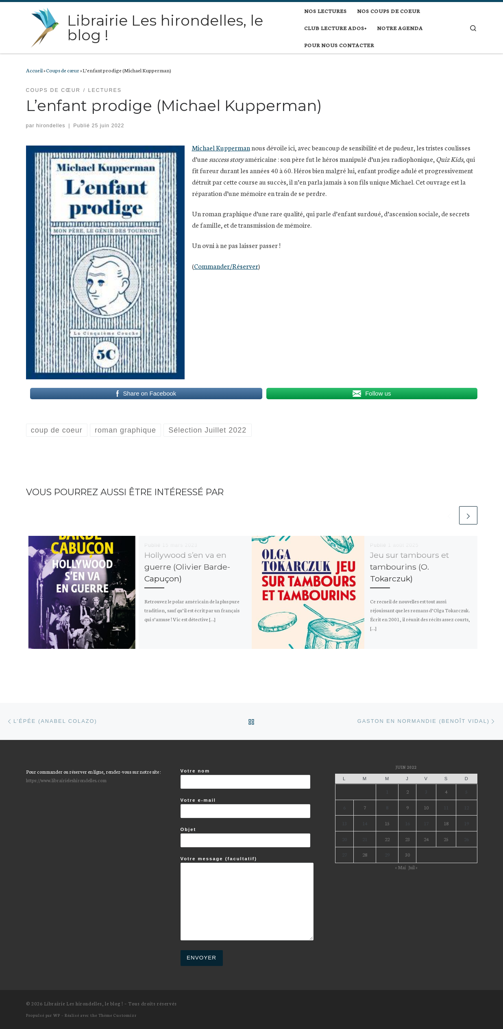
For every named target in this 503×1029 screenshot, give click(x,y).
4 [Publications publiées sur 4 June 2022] (446, 791)
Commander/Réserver (226, 265)
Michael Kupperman (221, 147)
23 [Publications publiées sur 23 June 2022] (407, 838)
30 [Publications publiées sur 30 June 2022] (407, 854)
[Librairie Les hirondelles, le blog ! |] (45, 26)
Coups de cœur (62, 70)
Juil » (412, 867)
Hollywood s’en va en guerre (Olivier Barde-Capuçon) (187, 566)
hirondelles (50, 125)
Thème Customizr (117, 1015)
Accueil (34, 70)
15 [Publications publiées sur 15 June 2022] (387, 823)
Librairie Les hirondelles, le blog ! (83, 1003)
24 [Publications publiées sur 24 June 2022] (426, 838)
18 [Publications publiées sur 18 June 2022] (446, 823)
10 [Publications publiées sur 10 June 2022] (426, 807)
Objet (245, 837)
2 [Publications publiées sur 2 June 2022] (407, 791)
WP (56, 1015)
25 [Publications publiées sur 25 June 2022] (446, 838)
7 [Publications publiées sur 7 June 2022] (365, 807)
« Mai (400, 867)
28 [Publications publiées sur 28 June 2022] (364, 854)
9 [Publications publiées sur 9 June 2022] (407, 807)
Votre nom (245, 778)
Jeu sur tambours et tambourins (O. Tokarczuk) (409, 566)
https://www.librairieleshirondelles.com (66, 780)
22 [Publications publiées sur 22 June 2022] (387, 838)
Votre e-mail (245, 808)
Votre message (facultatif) (247, 898)
